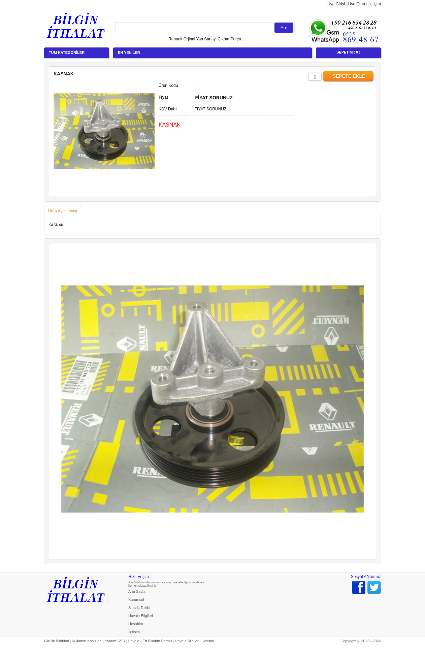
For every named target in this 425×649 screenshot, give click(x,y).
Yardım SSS (115, 641)
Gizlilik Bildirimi (56, 641)
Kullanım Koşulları (87, 641)
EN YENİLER (129, 52)
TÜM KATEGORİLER (67, 52)
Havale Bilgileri (140, 616)
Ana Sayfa (136, 591)
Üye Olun (356, 4)
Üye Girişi (336, 4)
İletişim (374, 4)
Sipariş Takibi (139, 608)
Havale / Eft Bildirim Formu (150, 641)
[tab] (62, 210)
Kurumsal (136, 599)
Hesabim (135, 624)
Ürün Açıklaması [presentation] (62, 211)
